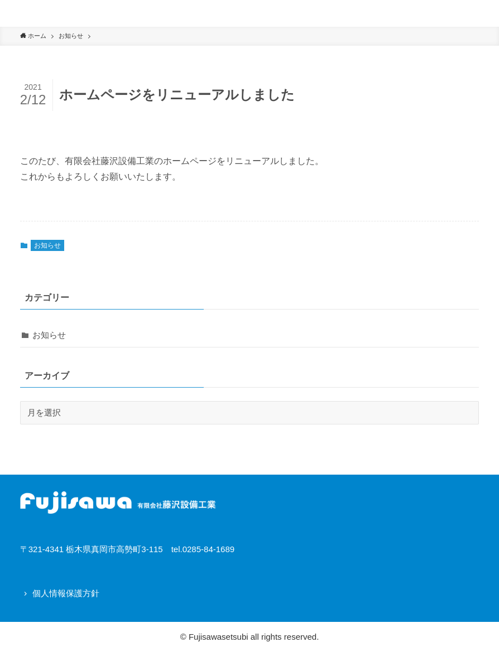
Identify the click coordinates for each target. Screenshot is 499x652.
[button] (485, 13)
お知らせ (47, 245)
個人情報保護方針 (65, 593)
